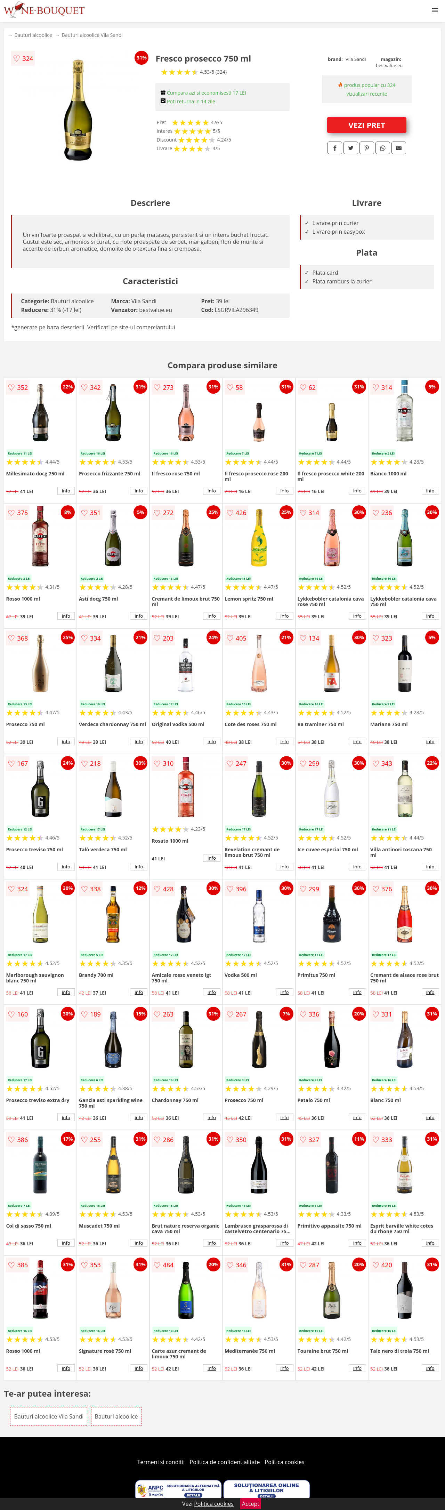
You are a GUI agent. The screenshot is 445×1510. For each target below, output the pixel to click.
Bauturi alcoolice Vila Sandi (92, 35)
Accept (250, 1504)
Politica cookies (285, 1462)
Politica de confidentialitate (225, 1462)
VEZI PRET (366, 125)
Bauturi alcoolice (33, 35)
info (66, 491)
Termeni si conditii (161, 1462)
